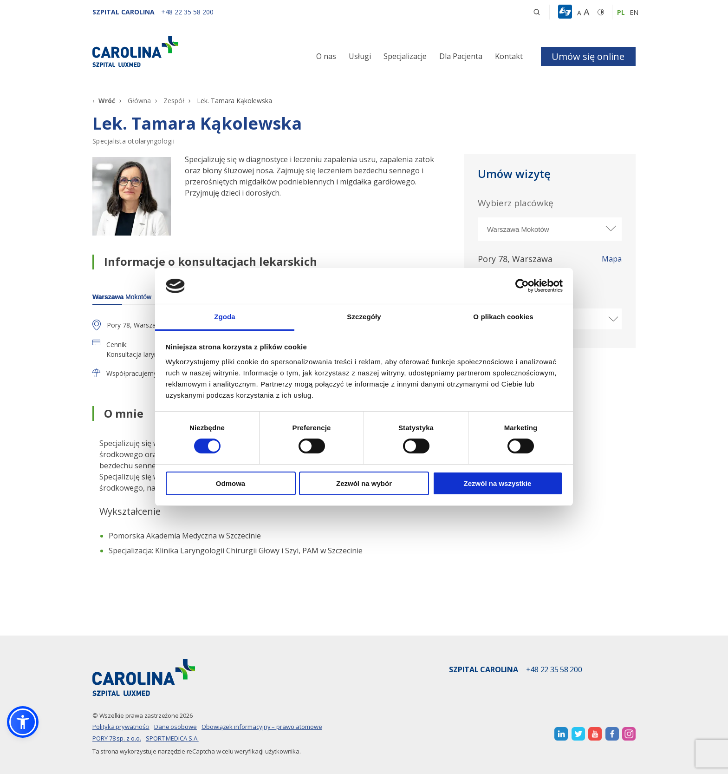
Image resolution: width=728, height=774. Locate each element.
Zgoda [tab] (224, 317)
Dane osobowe (175, 726)
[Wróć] (103, 100)
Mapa (612, 259)
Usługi (360, 56)
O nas (326, 56)
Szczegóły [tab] (364, 317)
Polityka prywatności (121, 726)
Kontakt (509, 56)
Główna (139, 100)
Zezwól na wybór (364, 483)
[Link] (178, 51)
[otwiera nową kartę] (561, 734)
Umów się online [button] (588, 56)
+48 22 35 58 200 (554, 670)
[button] (566, 12)
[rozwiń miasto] (610, 228)
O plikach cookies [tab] (503, 317)
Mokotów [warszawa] (121, 297)
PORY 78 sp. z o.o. (116, 738)
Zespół (173, 100)
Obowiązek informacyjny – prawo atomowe (262, 726)
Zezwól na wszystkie (498, 483)
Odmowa (230, 483)
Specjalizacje (405, 56)
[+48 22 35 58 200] (187, 11)
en (634, 12)
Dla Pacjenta (460, 56)
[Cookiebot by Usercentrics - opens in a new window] (522, 286)
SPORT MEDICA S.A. (172, 738)
